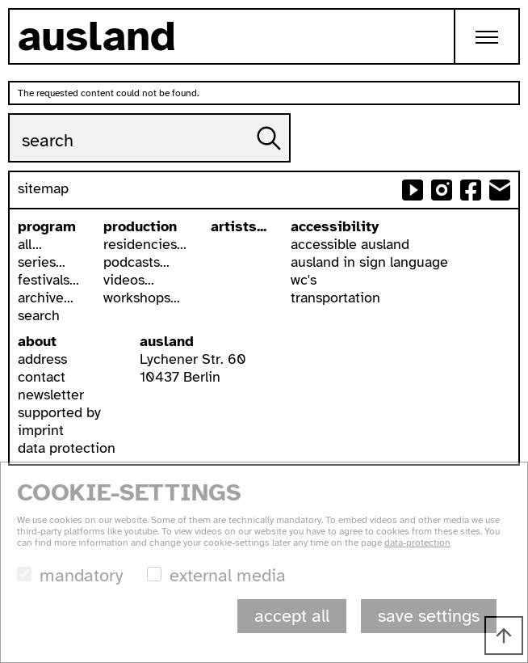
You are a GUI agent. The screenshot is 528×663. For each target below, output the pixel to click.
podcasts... (136, 262)
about (37, 341)
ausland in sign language (369, 262)
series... (41, 262)
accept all (291, 616)
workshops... (141, 297)
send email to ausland (499, 190)
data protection (66, 448)
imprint (41, 430)
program (47, 226)
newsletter (51, 394)
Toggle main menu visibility (498, 24)
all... (30, 244)
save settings (429, 616)
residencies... (144, 244)
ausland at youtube (412, 190)
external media (228, 575)
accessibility (335, 226)
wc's (303, 280)
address (42, 359)
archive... (45, 297)
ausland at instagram (441, 190)
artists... (238, 226)
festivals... (48, 280)
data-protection (417, 542)
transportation (335, 297)
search (39, 315)
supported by (59, 412)
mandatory (81, 575)
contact (41, 377)
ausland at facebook (470, 190)
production (140, 226)
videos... (128, 280)
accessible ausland (350, 244)
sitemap (43, 188)
